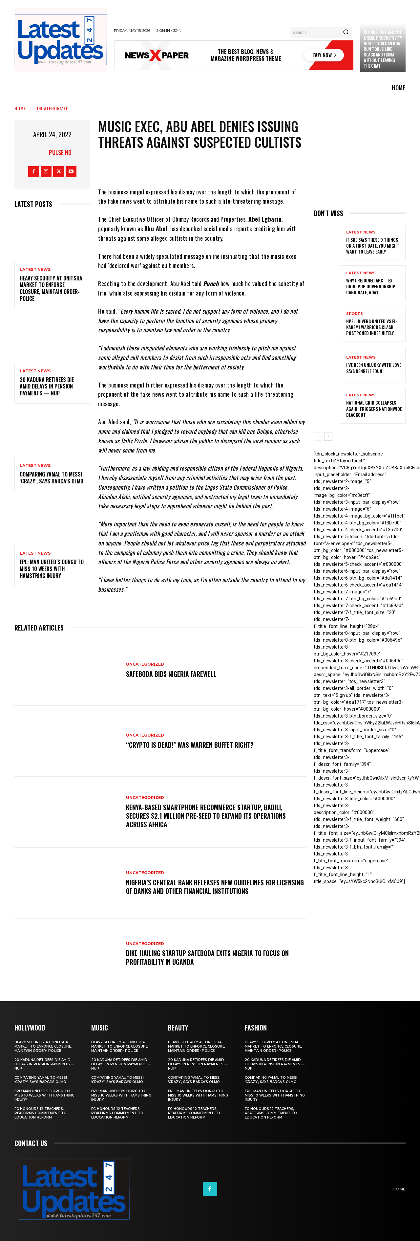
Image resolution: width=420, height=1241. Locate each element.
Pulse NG (60, 152)
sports (354, 314)
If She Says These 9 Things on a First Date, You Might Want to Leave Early (372, 245)
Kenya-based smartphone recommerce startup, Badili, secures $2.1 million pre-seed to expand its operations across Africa (206, 815)
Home (20, 108)
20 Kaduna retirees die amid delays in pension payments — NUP (47, 386)
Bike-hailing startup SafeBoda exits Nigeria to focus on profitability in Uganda (208, 957)
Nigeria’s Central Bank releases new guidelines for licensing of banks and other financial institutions (202, 886)
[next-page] (328, 436)
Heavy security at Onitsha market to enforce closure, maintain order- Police (51, 288)
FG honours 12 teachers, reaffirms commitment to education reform (40, 1113)
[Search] (346, 32)
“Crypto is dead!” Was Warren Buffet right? (190, 745)
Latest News (35, 270)
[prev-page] (318, 436)
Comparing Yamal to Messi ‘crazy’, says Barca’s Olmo (51, 477)
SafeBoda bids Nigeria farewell (171, 674)
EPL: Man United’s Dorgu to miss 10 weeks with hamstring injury (52, 569)
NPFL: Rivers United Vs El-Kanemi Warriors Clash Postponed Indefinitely (372, 327)
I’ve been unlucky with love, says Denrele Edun (374, 367)
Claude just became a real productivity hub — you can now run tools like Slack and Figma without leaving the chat (383, 49)
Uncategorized (52, 108)
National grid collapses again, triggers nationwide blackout (374, 408)
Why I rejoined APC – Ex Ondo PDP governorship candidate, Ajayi (370, 286)
